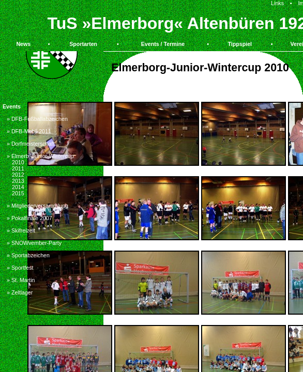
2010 (18, 162)
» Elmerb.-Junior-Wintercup (40, 156)
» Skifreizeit (21, 230)
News (23, 44)
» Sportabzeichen (28, 255)
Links (277, 3)
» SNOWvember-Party (34, 243)
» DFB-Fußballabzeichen (37, 119)
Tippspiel (240, 44)
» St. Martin (21, 280)
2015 (18, 193)
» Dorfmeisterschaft (30, 144)
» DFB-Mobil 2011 (29, 131)
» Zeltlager (20, 292)
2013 (18, 181)
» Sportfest (20, 268)
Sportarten (83, 44)
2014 (18, 187)
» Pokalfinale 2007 (29, 218)
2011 (18, 168)
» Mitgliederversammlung (37, 206)
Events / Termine (163, 44)
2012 (18, 175)
